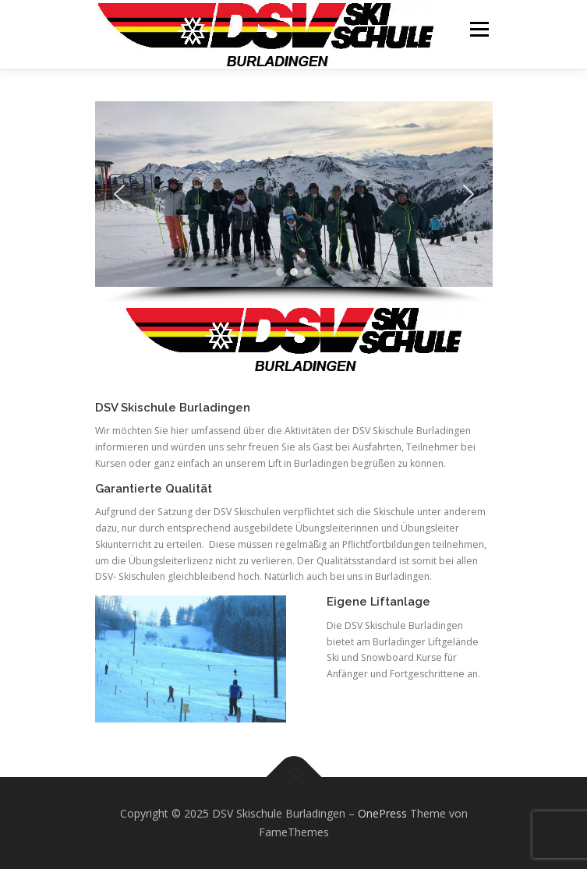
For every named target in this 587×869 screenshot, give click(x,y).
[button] (119, 194)
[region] (294, 203)
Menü (478, 29)
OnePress (382, 813)
